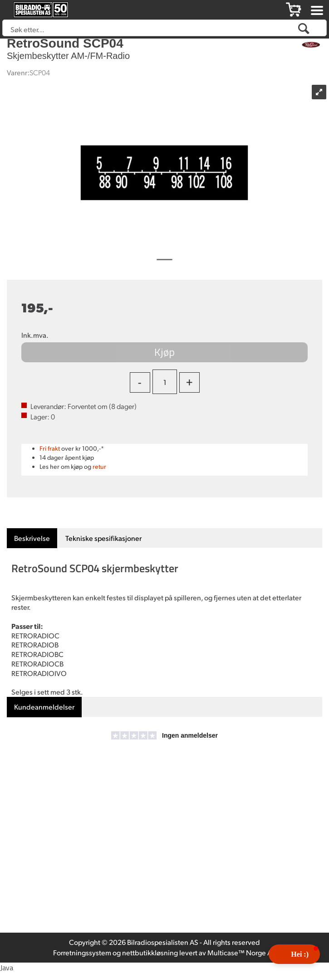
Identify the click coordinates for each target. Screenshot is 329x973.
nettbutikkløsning (150, 952)
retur (99, 466)
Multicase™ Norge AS (241, 952)
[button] (294, 954)
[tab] (32, 538)
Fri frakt (49, 448)
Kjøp (164, 352)
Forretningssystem (82, 952)
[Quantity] (164, 382)
